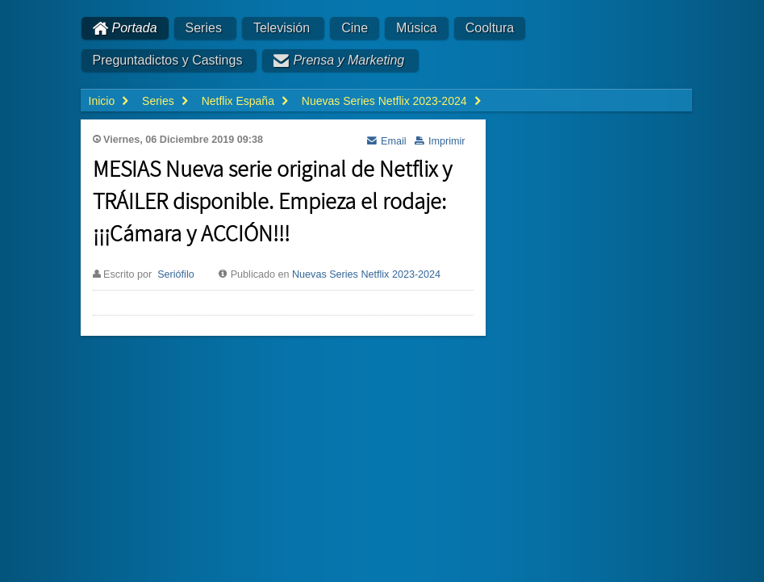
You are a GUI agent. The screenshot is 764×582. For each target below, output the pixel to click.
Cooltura (489, 28)
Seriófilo (175, 274)
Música (416, 28)
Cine (354, 28)
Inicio (102, 100)
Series (204, 28)
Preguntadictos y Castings (168, 60)
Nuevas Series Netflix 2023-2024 (366, 274)
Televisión (281, 28)
